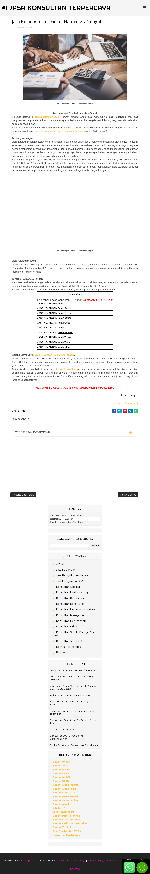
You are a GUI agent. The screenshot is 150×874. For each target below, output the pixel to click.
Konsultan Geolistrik (69, 586)
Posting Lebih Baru (23, 494)
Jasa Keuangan (24, 27)
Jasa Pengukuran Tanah (72, 575)
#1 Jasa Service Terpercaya (71, 860)
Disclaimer (111, 860)
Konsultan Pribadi (67, 626)
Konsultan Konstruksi (70, 603)
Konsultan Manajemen (71, 615)
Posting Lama (128, 494)
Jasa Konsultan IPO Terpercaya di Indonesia (72, 670)
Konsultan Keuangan (70, 598)
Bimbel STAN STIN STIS (62, 729)
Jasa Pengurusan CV (69, 581)
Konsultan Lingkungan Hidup (75, 609)
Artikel (60, 564)
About (7, 860)
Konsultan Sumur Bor (70, 641)
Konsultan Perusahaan (71, 620)
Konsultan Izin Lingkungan (73, 592)
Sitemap (75, 869)
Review (60, 652)
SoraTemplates (26, 860)
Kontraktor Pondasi (68, 646)
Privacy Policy (95, 860)
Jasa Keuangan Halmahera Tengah (54, 355)
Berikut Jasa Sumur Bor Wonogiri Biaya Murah (74, 745)
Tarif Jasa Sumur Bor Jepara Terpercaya (70, 695)
